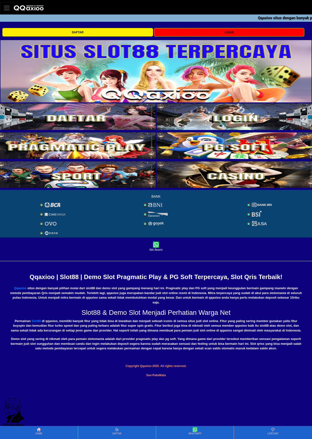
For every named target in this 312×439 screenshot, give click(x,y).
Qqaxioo (20, 288)
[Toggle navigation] (6, 8)
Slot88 (36, 321)
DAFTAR (77, 32)
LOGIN (229, 32)
